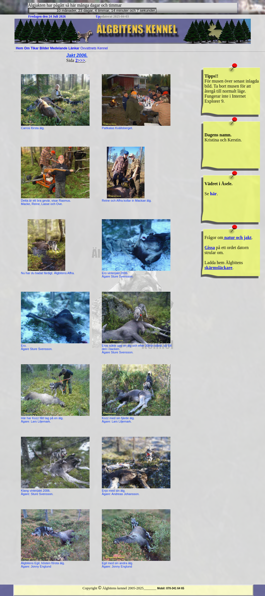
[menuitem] (19, 48)
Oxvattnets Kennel (94, 48)
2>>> (80, 60)
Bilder (44, 48)
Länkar (73, 48)
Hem (19, 48)
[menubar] (62, 48)
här (213, 193)
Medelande (59, 48)
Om (27, 48)
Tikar (34, 48)
